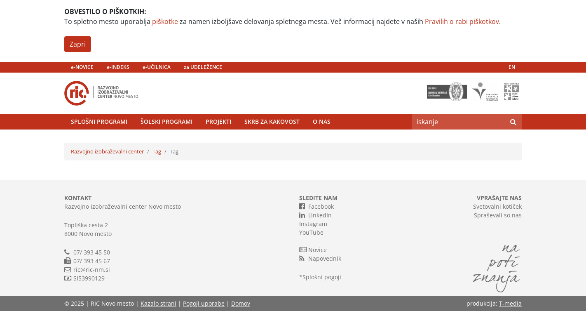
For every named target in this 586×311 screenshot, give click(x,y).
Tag (156, 151)
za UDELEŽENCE (203, 67)
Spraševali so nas (498, 215)
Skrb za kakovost (272, 121)
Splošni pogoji (321, 277)
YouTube (311, 232)
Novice (313, 249)
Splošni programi (99, 121)
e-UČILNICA (157, 67)
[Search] (458, 122)
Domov (240, 303)
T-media (510, 303)
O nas (322, 121)
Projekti (218, 121)
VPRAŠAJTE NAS (499, 198)
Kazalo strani (158, 303)
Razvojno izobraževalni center (107, 151)
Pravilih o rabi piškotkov (462, 21)
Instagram (313, 224)
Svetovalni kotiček (497, 206)
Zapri (78, 44)
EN (512, 67)
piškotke (165, 21)
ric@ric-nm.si (91, 269)
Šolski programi (166, 121)
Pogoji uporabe (204, 303)
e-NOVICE (82, 67)
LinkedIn (315, 215)
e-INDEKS (118, 67)
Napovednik (320, 258)
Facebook (316, 206)
